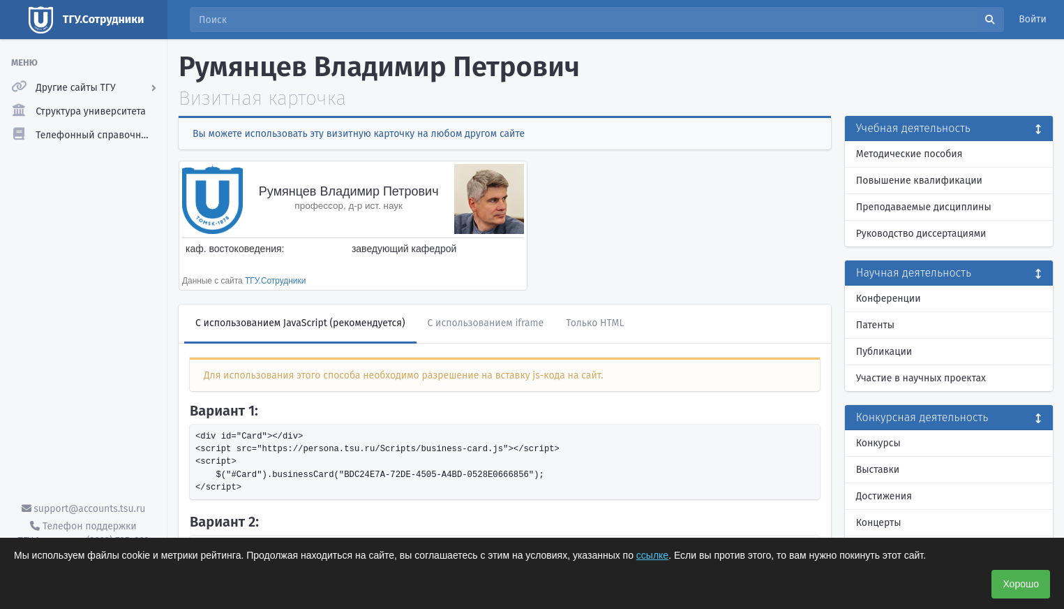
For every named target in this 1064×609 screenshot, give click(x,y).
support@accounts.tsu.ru (84, 509)
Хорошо (1021, 583)
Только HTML (595, 323)
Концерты (878, 523)
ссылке (652, 555)
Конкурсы (878, 443)
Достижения (884, 496)
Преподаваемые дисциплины (923, 207)
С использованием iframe (486, 323)
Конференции (888, 298)
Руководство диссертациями (921, 234)
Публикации (884, 352)
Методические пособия (909, 154)
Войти (1033, 19)
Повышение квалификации (919, 180)
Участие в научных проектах (921, 378)
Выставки (877, 470)
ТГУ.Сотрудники (275, 281)
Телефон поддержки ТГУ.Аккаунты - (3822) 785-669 (83, 533)
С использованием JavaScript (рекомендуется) (300, 323)
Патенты (875, 325)
